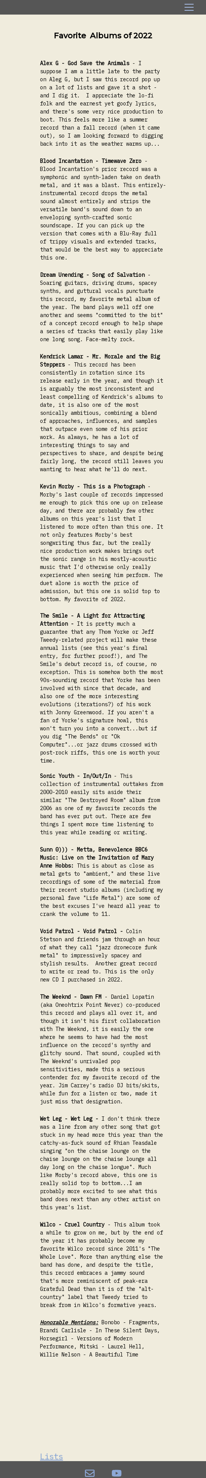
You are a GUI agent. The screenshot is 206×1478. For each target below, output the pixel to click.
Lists (51, 1457)
